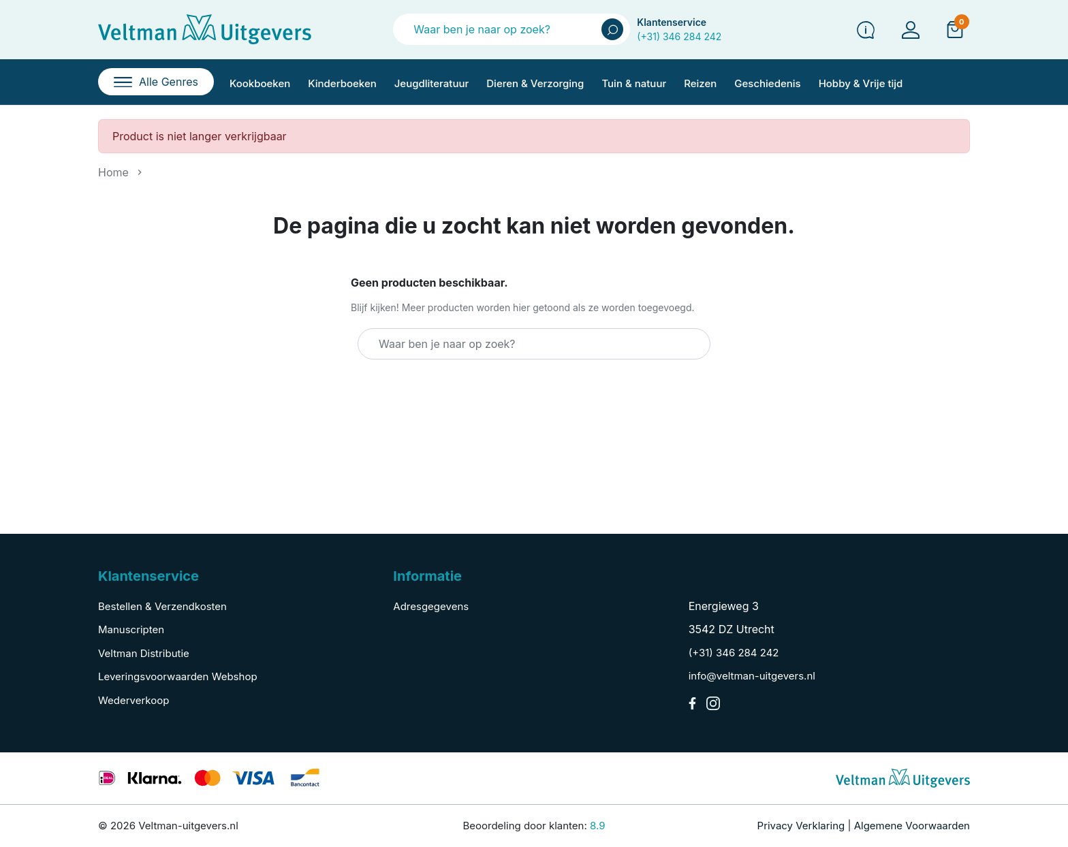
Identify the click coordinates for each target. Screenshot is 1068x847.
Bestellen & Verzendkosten (162, 606)
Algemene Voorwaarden (912, 825)
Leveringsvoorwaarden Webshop (177, 676)
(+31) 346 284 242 (679, 36)
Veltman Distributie (143, 653)
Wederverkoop (133, 700)
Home (113, 172)
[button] (955, 29)
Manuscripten (131, 629)
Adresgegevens (431, 606)
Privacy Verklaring (801, 825)
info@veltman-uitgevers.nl (752, 675)
